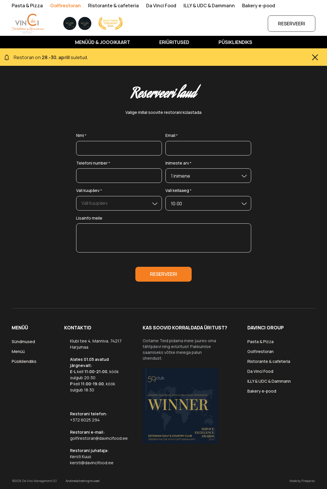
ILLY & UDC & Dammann (209, 5)
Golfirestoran (65, 5)
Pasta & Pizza (27, 5)
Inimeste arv (178, 163)
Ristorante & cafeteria (113, 5)
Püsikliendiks (235, 42)
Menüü (18, 351)
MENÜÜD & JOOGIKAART (102, 42)
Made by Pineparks (302, 481)
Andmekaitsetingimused (82, 481)
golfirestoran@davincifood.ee (99, 438)
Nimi (81, 136)
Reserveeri (291, 23)
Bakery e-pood (258, 5)
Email (171, 136)
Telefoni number (93, 163)
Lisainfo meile (89, 218)
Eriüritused (174, 42)
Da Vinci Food (161, 5)
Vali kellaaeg (178, 191)
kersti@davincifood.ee (91, 462)
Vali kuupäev (89, 191)
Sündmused (23, 341)
